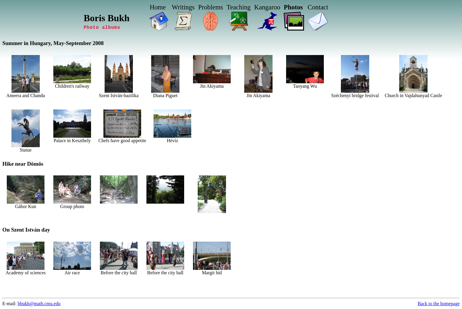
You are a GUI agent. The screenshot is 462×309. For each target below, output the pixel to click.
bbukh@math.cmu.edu (39, 303)
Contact (318, 7)
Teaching (239, 7)
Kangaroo (267, 7)
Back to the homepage (439, 303)
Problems (210, 7)
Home (158, 7)
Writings (183, 7)
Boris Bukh (107, 18)
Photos (293, 7)
